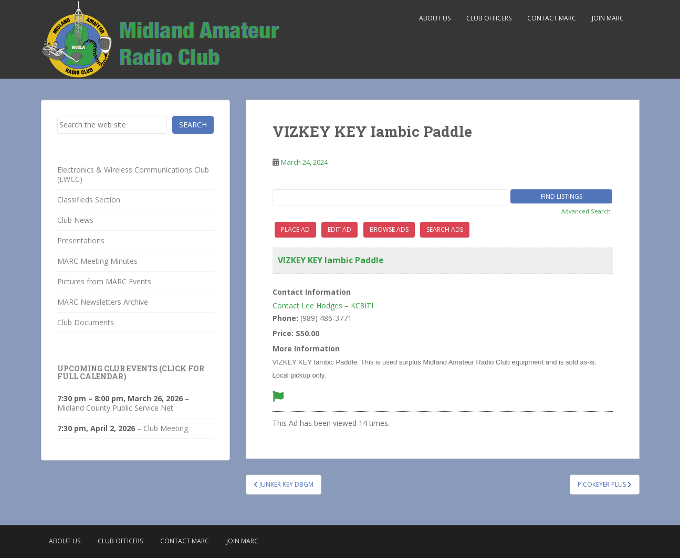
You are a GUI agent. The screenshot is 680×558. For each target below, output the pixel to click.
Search (193, 125)
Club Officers (488, 18)
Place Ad (295, 229)
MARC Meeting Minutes (97, 261)
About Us (435, 18)
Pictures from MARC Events (104, 281)
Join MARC (608, 18)
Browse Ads (389, 229)
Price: (283, 333)
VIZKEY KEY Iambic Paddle (331, 260)
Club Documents (85, 322)
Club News (75, 220)
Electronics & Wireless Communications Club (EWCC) (133, 174)
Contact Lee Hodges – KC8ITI (323, 305)
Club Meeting (165, 428)
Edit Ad (339, 229)
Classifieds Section (88, 200)
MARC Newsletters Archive (102, 302)
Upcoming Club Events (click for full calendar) (130, 372)
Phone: (285, 318)
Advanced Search (586, 211)
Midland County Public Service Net (115, 408)
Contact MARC (551, 18)
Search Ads (444, 229)
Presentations (80, 240)
